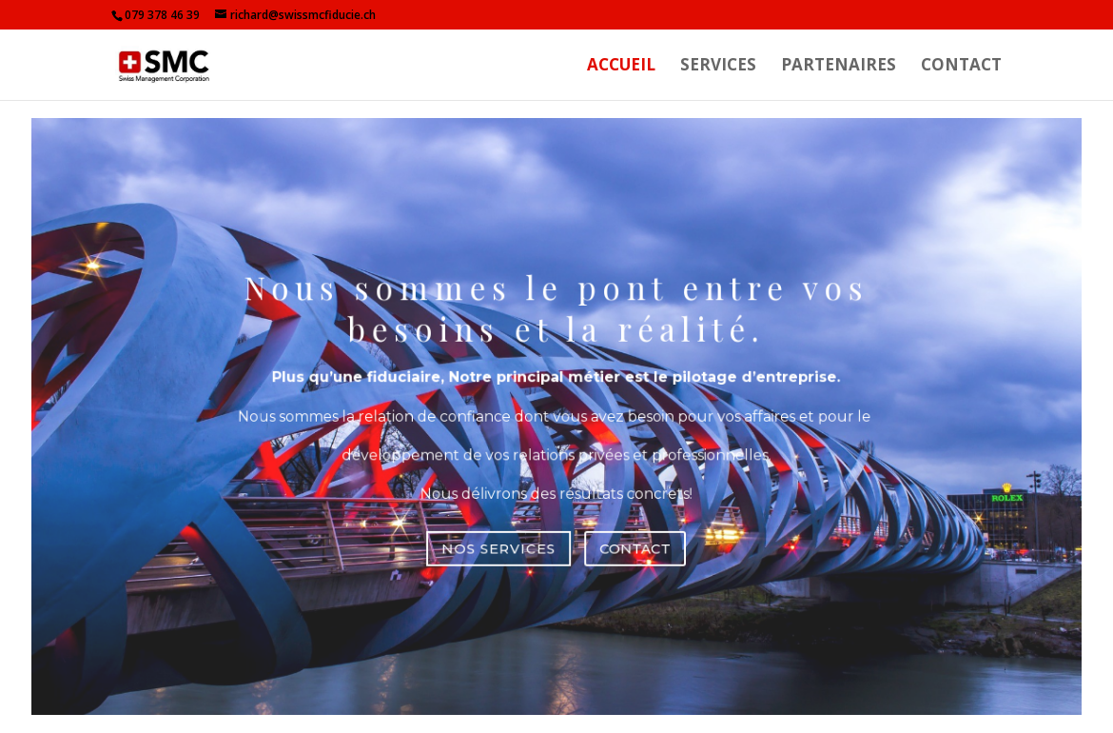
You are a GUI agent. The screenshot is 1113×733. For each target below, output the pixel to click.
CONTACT (961, 66)
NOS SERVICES (503, 538)
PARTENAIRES (838, 66)
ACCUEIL (621, 66)
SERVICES (718, 66)
